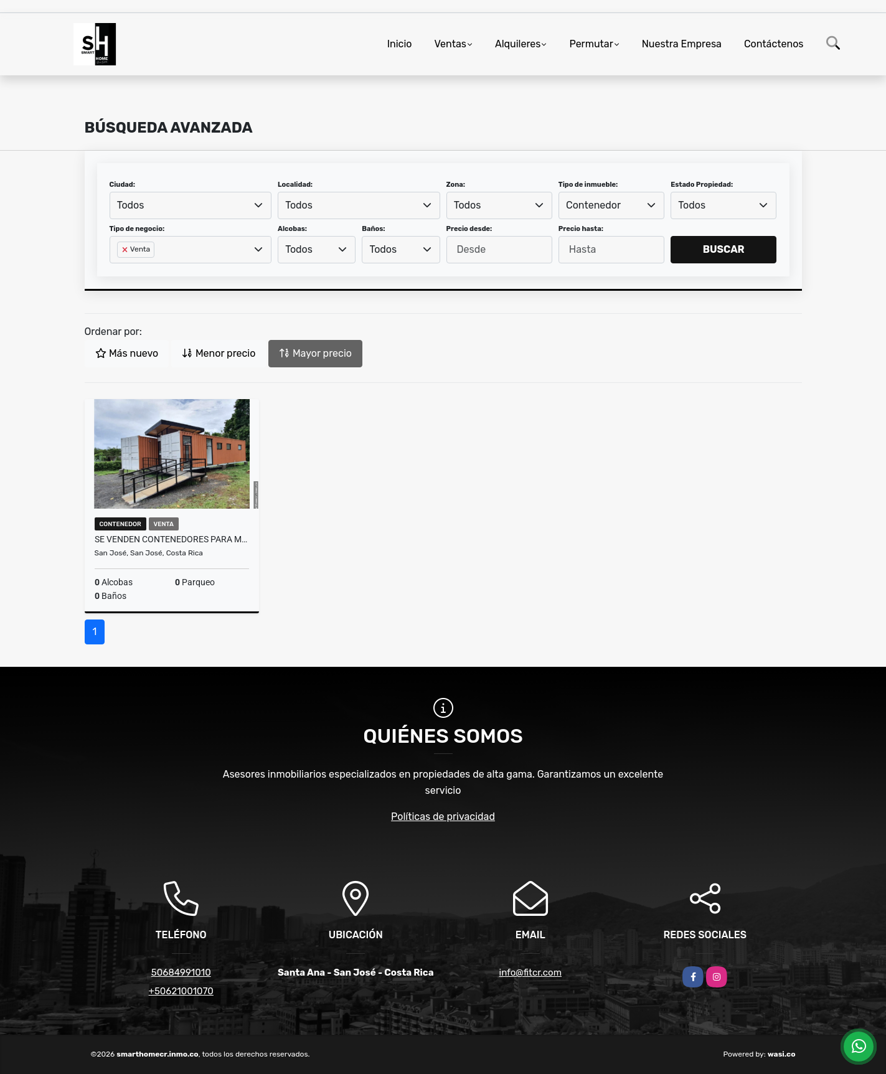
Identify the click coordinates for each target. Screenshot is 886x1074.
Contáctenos (774, 44)
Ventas (450, 44)
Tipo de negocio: (137, 229)
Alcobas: (292, 229)
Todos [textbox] (130, 205)
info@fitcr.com (530, 972)
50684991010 (181, 972)
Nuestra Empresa (682, 44)
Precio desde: (469, 229)
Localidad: (295, 185)
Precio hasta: (580, 229)
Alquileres (518, 44)
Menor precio (218, 353)
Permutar (591, 44)
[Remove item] (125, 249)
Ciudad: (123, 185)
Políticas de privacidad (443, 816)
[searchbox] (121, 269)
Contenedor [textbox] (593, 205)
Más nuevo (126, 353)
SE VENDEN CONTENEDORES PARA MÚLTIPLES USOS (172, 539)
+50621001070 (181, 991)
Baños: (373, 229)
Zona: (456, 185)
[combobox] (191, 205)
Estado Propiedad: (702, 185)
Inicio (399, 44)
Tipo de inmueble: (588, 185)
